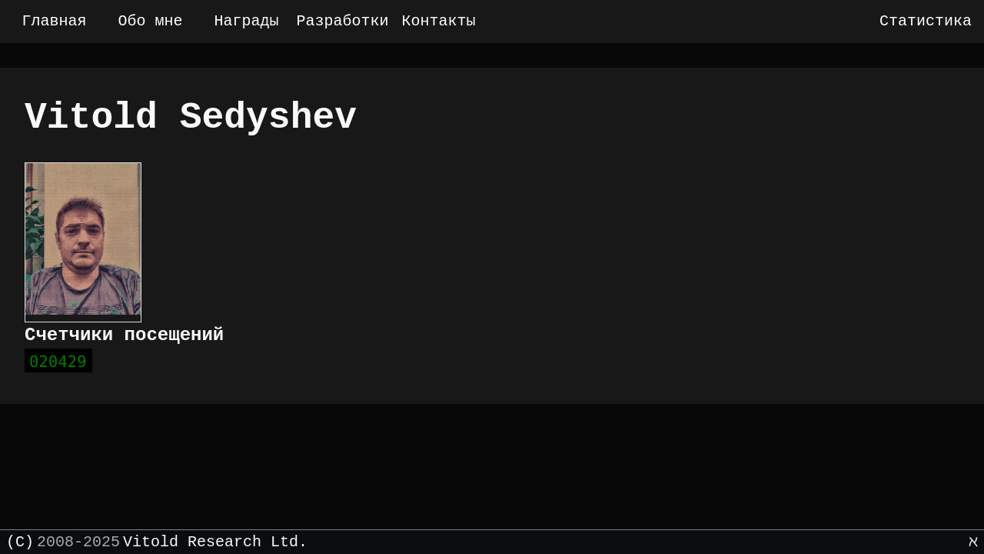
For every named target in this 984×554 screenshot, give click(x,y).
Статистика (925, 21)
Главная (54, 21)
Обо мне (150, 21)
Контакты (438, 21)
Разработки (342, 21)
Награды (246, 21)
